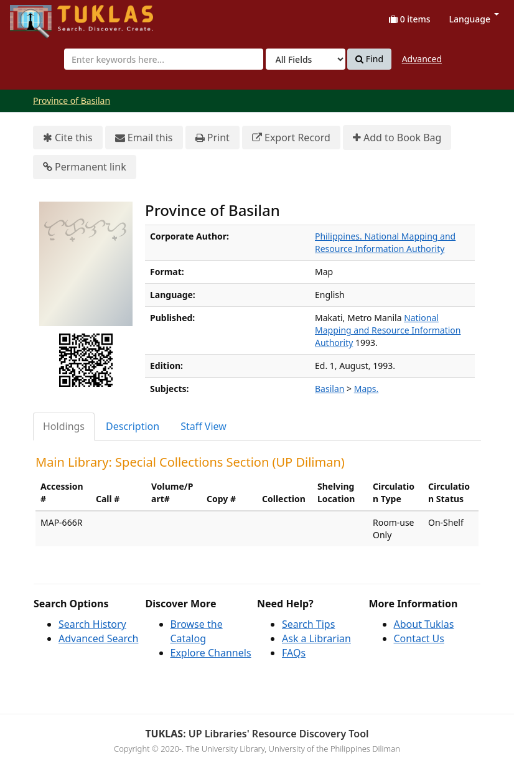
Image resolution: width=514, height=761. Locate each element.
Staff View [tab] (203, 426)
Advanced (422, 59)
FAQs (294, 653)
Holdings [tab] (64, 426)
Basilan (329, 389)
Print (212, 138)
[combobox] (163, 59)
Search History (92, 624)
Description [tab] (132, 426)
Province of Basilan (71, 100)
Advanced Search (98, 638)
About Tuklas (424, 624)
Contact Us (419, 638)
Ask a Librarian (316, 638)
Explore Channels (211, 653)
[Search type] (305, 59)
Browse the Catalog (197, 631)
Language (474, 19)
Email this (144, 138)
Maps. (366, 389)
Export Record (291, 138)
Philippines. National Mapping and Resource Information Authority (385, 242)
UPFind (40, 15)
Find (369, 59)
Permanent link (84, 167)
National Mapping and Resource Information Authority (387, 330)
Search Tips (308, 624)
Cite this (68, 138)
